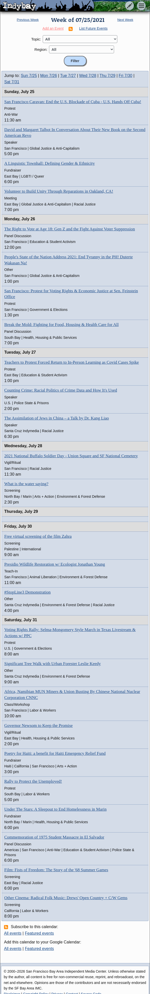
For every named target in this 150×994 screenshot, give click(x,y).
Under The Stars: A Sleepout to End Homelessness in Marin (55, 809)
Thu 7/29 (107, 75)
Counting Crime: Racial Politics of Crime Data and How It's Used (60, 390)
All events (12, 933)
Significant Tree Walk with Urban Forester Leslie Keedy (52, 663)
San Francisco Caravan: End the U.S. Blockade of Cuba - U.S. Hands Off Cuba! (72, 101)
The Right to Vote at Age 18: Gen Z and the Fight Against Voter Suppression (69, 229)
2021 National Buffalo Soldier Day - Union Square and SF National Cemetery (71, 455)
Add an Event (53, 28)
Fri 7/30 (125, 75)
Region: (40, 49)
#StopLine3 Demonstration (27, 592)
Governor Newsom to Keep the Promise (38, 725)
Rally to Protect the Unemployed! (33, 781)
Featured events (39, 933)
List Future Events (93, 28)
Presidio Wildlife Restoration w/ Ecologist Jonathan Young (54, 564)
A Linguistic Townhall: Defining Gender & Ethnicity (49, 163)
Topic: (36, 39)
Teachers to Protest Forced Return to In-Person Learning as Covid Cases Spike (71, 362)
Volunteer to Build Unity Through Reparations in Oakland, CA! (58, 191)
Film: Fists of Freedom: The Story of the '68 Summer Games (56, 869)
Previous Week (28, 20)
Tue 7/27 (68, 75)
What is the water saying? (26, 483)
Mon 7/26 (48, 75)
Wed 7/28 (87, 75)
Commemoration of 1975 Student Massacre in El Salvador (54, 837)
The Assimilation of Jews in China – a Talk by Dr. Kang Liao (56, 418)
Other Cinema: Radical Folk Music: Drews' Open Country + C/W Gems (65, 897)
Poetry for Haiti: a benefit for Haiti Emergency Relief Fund (55, 753)
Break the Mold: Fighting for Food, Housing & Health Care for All (61, 324)
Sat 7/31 (11, 82)
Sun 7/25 (29, 75)
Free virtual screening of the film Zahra (38, 536)
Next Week (125, 20)
